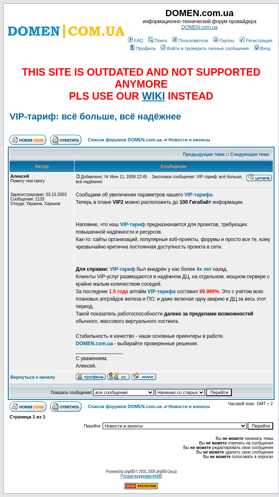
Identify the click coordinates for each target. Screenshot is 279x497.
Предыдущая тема (204, 154)
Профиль (143, 48)
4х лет (204, 269)
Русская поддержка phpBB (141, 476)
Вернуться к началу (32, 377)
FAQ (135, 40)
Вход (262, 48)
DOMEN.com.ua (199, 27)
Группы (224, 40)
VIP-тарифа (198, 195)
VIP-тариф (132, 224)
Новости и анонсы (189, 139)
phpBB (129, 471)
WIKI (153, 96)
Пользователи (190, 40)
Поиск (157, 40)
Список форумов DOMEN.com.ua (125, 139)
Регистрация (256, 40)
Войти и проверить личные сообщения (205, 48)
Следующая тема (249, 154)
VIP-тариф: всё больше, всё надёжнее (95, 116)
